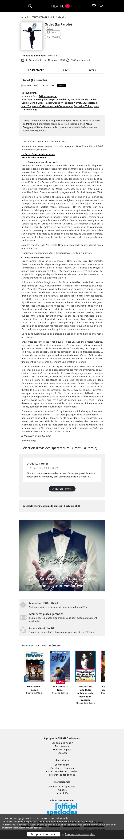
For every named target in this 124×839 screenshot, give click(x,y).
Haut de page (28, 440)
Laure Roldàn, (90, 102)
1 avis (50, 27)
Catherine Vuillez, (83, 106)
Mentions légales (62, 749)
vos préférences (74, 824)
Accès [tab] (92, 70)
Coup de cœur (47, 85)
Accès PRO (62, 793)
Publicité (62, 789)
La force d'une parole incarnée (38, 154)
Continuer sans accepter (80, 834)
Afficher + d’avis (62, 488)
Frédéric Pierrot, (73, 102)
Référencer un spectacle (62, 786)
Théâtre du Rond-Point (33, 55)
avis (51, 32)
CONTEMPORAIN (29, 85)
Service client (62, 764)
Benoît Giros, (37, 102)
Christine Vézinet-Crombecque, (56, 106)
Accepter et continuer (44, 834)
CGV (48, 771)
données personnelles (66, 771)
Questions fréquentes (62, 767)
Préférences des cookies (62, 774)
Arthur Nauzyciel (48, 96)
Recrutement (62, 746)
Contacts (62, 752)
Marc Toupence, (30, 106)
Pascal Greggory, (54, 102)
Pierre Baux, (35, 99)
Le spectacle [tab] (36, 70)
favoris (53, 37)
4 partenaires (23, 824)
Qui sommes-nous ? (62, 742)
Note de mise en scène (33, 157)
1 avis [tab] (66, 70)
